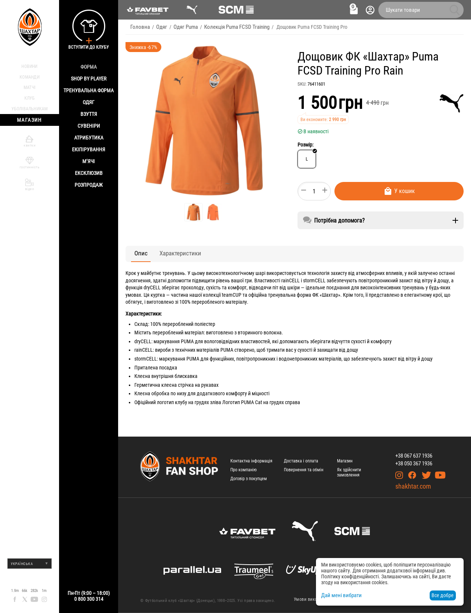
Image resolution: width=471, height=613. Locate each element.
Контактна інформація (251, 461)
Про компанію (243, 469)
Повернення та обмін (303, 469)
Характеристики (169, 253)
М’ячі (88, 161)
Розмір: (305, 145)
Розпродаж (89, 185)
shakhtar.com (413, 486)
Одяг (88, 102)
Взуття (88, 114)
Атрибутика (88, 138)
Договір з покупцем (248, 478)
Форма (88, 67)
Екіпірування (88, 149)
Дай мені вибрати (340, 595)
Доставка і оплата (301, 461)
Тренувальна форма (88, 90)
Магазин (345, 461)
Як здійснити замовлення (349, 472)
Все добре (443, 595)
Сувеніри (89, 126)
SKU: (302, 84)
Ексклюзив (89, 173)
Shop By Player (88, 79)
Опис (137, 253)
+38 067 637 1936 (413, 456)
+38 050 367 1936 (413, 463)
